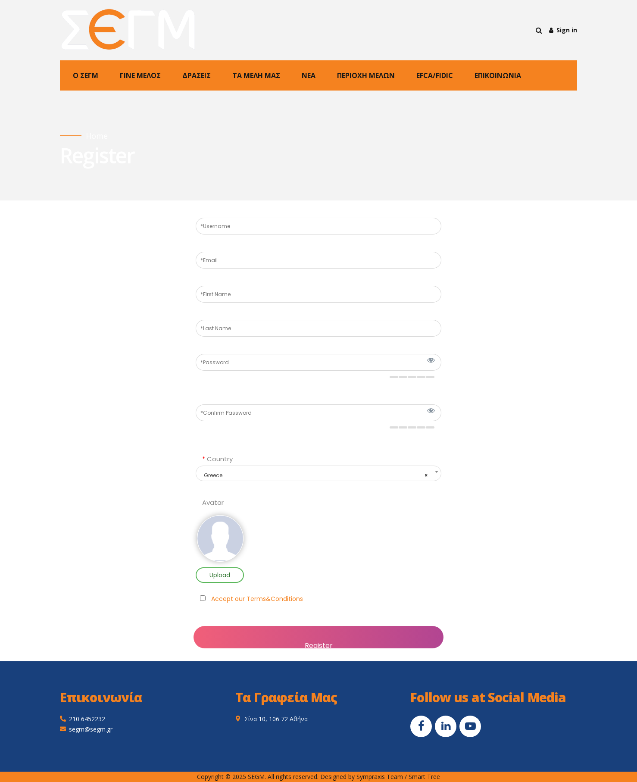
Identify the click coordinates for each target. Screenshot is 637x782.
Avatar (213, 502)
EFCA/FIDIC (434, 75)
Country (217, 459)
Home (97, 136)
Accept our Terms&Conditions (257, 598)
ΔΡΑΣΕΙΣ (196, 75)
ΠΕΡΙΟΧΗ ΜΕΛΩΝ (366, 75)
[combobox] (318, 473)
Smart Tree (424, 777)
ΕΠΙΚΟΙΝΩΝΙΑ (498, 75)
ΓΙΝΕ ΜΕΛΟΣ (140, 75)
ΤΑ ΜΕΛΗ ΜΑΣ (256, 75)
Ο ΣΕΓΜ (85, 75)
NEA (308, 75)
